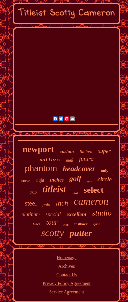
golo (46, 204)
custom (67, 151)
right (40, 180)
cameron (91, 201)
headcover (79, 168)
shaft (69, 160)
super (104, 151)
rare (89, 181)
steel (31, 203)
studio (101, 212)
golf (75, 178)
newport (38, 149)
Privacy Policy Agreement (67, 283)
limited (86, 151)
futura (86, 159)
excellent (76, 214)
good (97, 224)
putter (81, 233)
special (53, 214)
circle (104, 179)
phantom (41, 168)
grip (33, 192)
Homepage (66, 257)
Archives (66, 266)
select (93, 189)
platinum (31, 214)
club (66, 224)
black (36, 224)
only (104, 171)
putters (50, 160)
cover (25, 180)
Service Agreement (66, 291)
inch (62, 203)
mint (75, 193)
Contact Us (66, 274)
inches (57, 180)
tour (52, 222)
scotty (52, 232)
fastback (81, 224)
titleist (54, 189)
